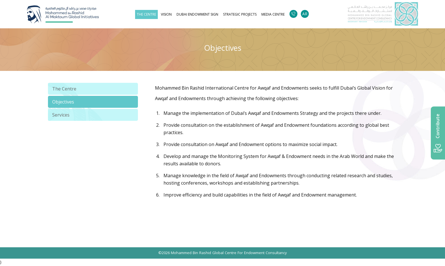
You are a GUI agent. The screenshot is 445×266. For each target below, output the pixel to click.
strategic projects (240, 14)
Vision (166, 14)
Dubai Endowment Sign (197, 14)
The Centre (146, 14)
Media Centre (273, 14)
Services (61, 115)
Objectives (63, 102)
